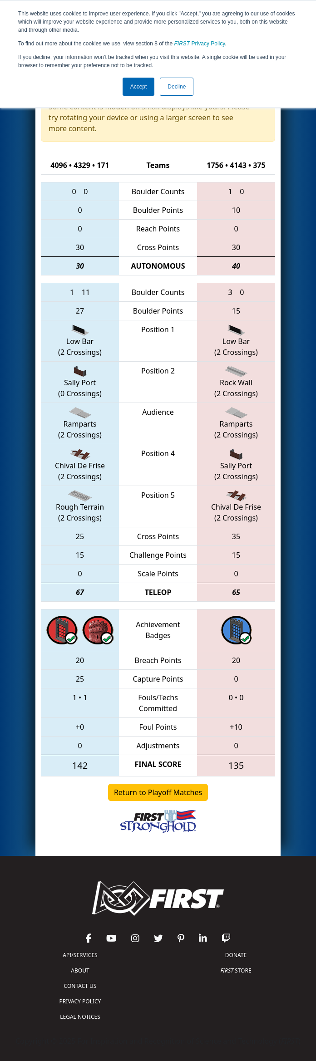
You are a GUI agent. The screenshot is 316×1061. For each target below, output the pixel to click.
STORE (235, 970)
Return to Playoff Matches (158, 792)
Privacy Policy (199, 43)
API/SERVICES (80, 955)
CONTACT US (80, 986)
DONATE (236, 955)
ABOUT (80, 970)
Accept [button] (138, 87)
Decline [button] (177, 87)
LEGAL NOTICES (80, 1017)
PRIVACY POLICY (80, 1001)
